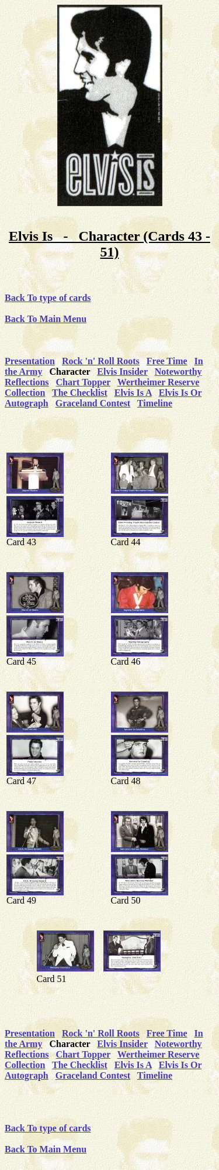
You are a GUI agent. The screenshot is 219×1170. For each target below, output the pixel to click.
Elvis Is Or (180, 393)
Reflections (27, 382)
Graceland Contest (92, 403)
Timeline (154, 403)
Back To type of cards (48, 298)
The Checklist (79, 393)
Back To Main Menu (45, 319)
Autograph (26, 403)
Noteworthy (178, 372)
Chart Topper (83, 382)
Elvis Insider (122, 372)
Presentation (30, 361)
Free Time (167, 361)
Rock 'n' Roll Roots (101, 361)
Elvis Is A (133, 393)
